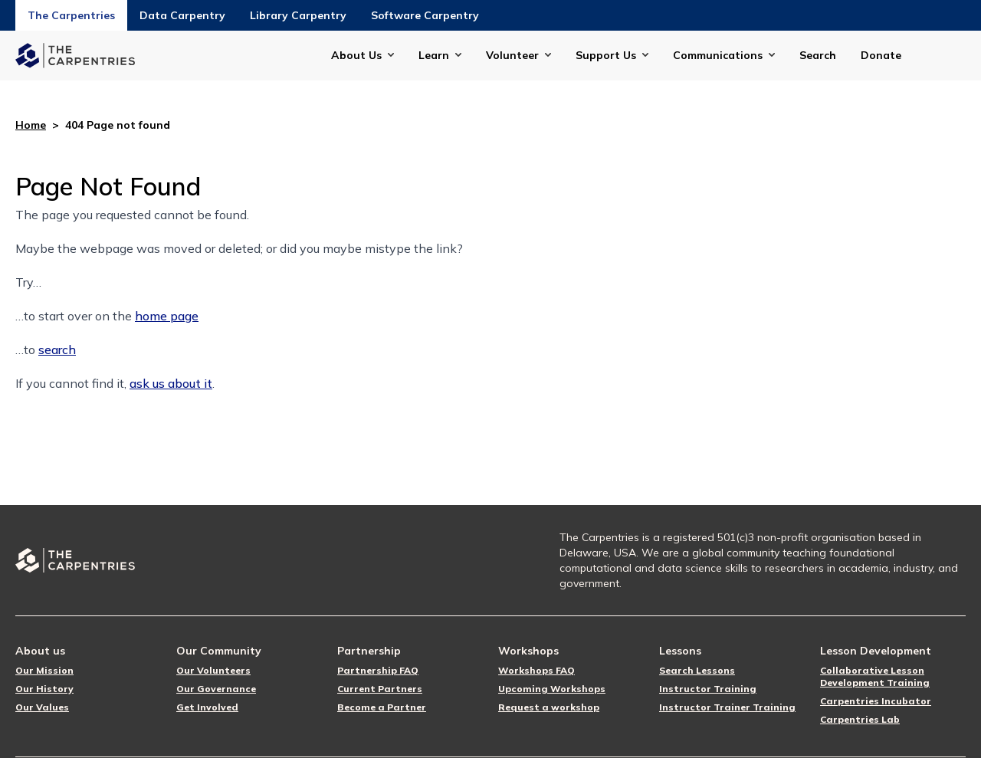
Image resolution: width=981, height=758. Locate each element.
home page (166, 315)
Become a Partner (381, 707)
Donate (881, 55)
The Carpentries (71, 15)
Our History (44, 688)
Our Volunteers (213, 670)
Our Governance (216, 688)
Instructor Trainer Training (727, 707)
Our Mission (44, 670)
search (57, 349)
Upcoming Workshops (551, 688)
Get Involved (207, 707)
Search (817, 55)
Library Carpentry (298, 15)
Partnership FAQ (377, 670)
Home (30, 125)
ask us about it (171, 383)
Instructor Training (707, 688)
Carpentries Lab (860, 719)
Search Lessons (697, 670)
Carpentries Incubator (875, 701)
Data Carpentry (182, 15)
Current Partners (379, 688)
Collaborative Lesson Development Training (875, 676)
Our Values (42, 707)
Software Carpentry (425, 15)
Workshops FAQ (536, 670)
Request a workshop (548, 707)
